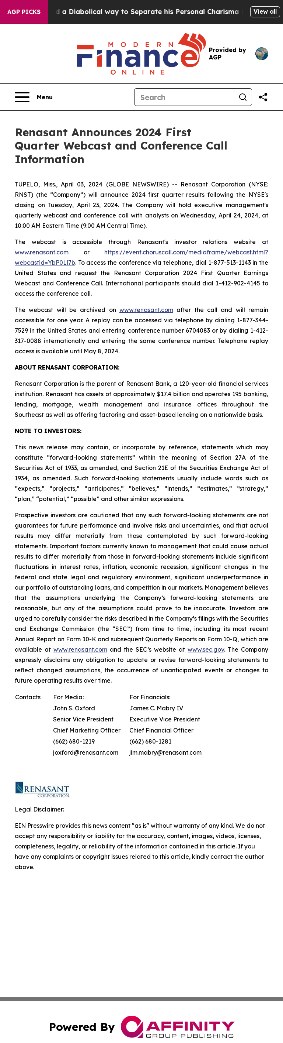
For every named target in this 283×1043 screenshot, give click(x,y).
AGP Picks (24, 12)
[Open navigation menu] (34, 97)
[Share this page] (263, 97)
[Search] (184, 97)
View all (265, 11)
